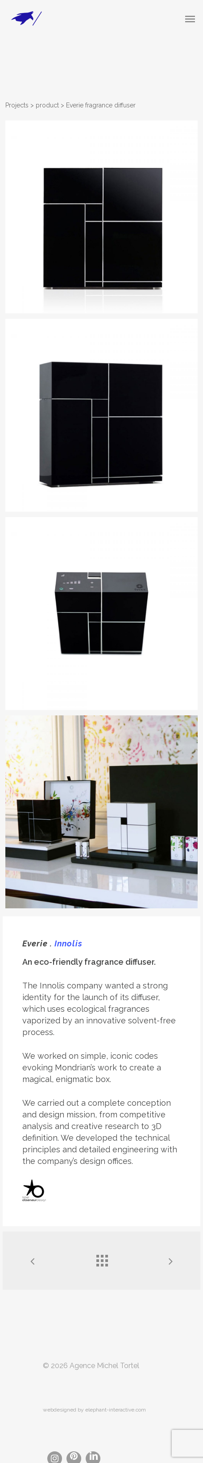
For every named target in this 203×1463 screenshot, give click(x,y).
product (47, 105)
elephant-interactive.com (115, 1410)
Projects (17, 105)
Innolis (68, 943)
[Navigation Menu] (190, 18)
